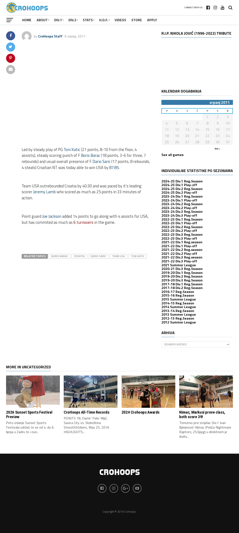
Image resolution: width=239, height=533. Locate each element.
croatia (79, 256)
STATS (88, 20)
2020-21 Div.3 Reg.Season (182, 268)
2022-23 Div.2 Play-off (179, 230)
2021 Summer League (178, 265)
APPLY (152, 20)
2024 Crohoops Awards (140, 412)
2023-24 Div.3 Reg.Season (182, 211)
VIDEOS (120, 20)
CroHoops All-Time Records (86, 412)
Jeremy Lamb (44, 192)
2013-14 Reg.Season (177, 310)
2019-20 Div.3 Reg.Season (182, 280)
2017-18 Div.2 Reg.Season (182, 287)
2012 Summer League (178, 322)
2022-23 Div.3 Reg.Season (182, 234)
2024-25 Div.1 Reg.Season (182, 181)
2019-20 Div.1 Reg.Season (182, 272)
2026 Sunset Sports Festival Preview (29, 414)
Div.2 (72, 20)
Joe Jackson (51, 216)
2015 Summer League (178, 299)
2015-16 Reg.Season (177, 295)
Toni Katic (72, 149)
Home (26, 20)
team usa (118, 256)
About (42, 20)
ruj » (217, 148)
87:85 (114, 167)
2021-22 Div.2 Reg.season (181, 249)
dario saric (98, 256)
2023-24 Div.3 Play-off (179, 215)
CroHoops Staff (50, 36)
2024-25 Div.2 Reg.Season (182, 188)
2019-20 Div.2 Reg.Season (182, 276)
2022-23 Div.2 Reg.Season (182, 226)
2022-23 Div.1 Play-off (179, 223)
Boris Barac (90, 155)
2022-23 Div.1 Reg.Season (182, 219)
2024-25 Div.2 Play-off (179, 192)
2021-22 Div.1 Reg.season (181, 242)
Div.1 (58, 20)
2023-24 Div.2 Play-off (179, 207)
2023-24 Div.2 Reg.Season (182, 203)
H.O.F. (103, 20)
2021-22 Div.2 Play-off (179, 253)
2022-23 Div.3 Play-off (179, 238)
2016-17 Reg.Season (177, 291)
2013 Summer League (178, 314)
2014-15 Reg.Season (177, 303)
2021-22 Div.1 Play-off (179, 246)
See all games (172, 154)
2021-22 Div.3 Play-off (179, 261)
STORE (136, 20)
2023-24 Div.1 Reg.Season (182, 196)
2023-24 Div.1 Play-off (179, 200)
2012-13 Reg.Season (177, 318)
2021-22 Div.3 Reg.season (181, 257)
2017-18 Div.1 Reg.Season (182, 284)
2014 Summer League (178, 306)
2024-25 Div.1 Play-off (179, 184)
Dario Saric (102, 161)
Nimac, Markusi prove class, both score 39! (202, 414)
